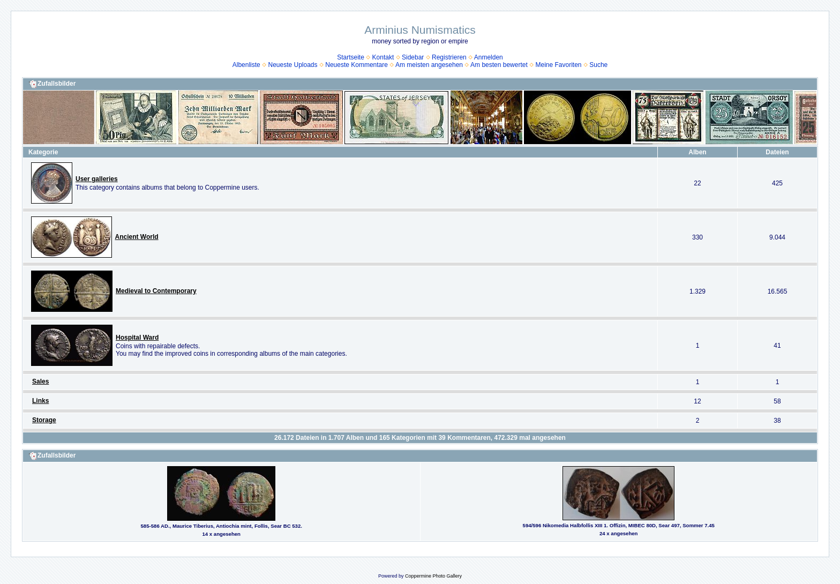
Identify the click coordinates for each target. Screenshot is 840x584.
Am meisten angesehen (429, 65)
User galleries (97, 179)
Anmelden (488, 57)
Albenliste (246, 65)
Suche (598, 65)
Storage (44, 420)
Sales (40, 381)
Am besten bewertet (499, 65)
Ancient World (137, 237)
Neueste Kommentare (356, 65)
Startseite (350, 57)
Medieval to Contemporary (156, 291)
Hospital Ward (137, 337)
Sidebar (413, 57)
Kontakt (383, 57)
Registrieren (449, 57)
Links (40, 401)
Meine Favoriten (558, 65)
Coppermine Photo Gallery (433, 576)
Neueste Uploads (292, 65)
